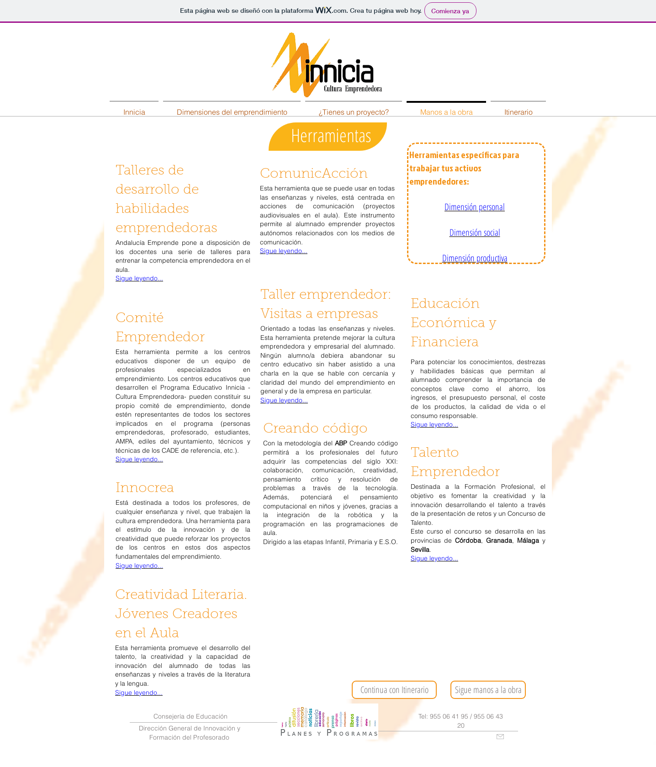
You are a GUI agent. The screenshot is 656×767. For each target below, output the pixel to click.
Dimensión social (475, 232)
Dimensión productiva (475, 258)
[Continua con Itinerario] (394, 690)
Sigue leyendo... (139, 278)
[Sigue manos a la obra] (488, 690)
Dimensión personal (474, 207)
